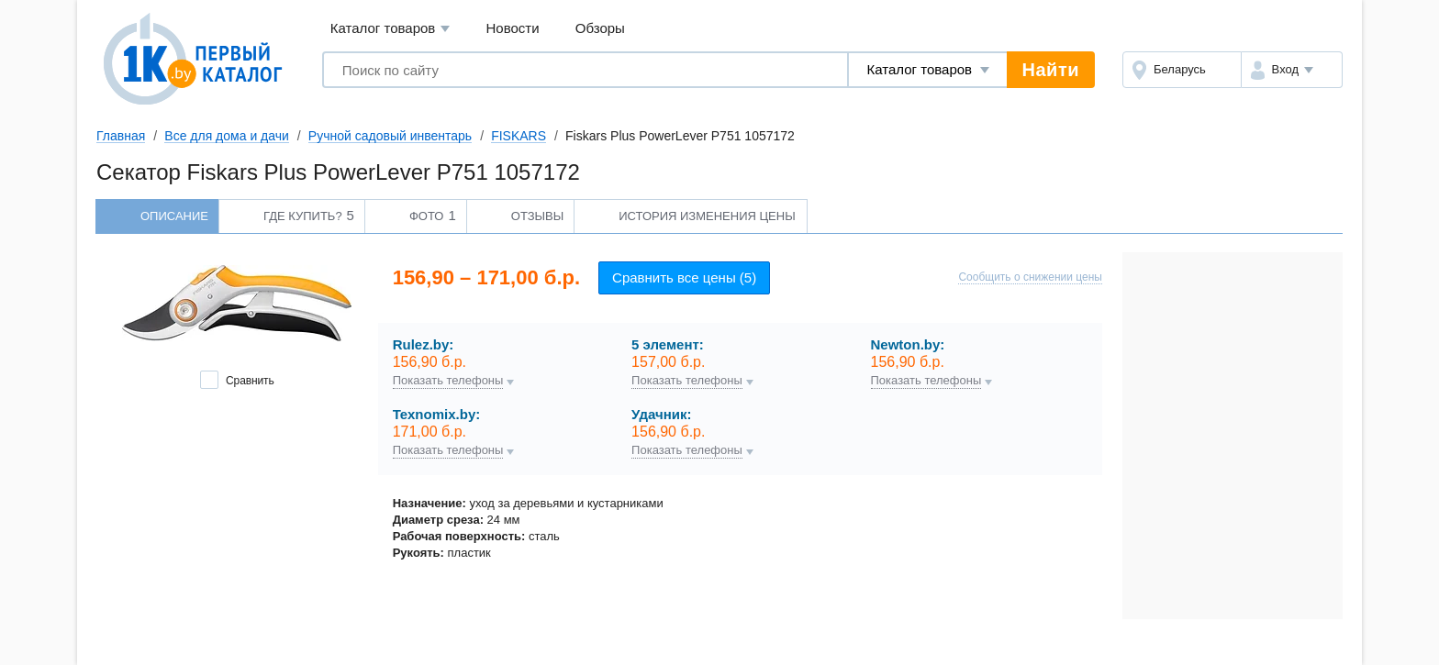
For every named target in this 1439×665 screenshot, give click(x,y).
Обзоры (600, 28)
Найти (1050, 70)
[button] (1292, 69)
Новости (513, 28)
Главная (120, 135)
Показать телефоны (448, 380)
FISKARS (518, 135)
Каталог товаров (390, 29)
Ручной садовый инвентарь (390, 135)
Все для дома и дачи (226, 135)
